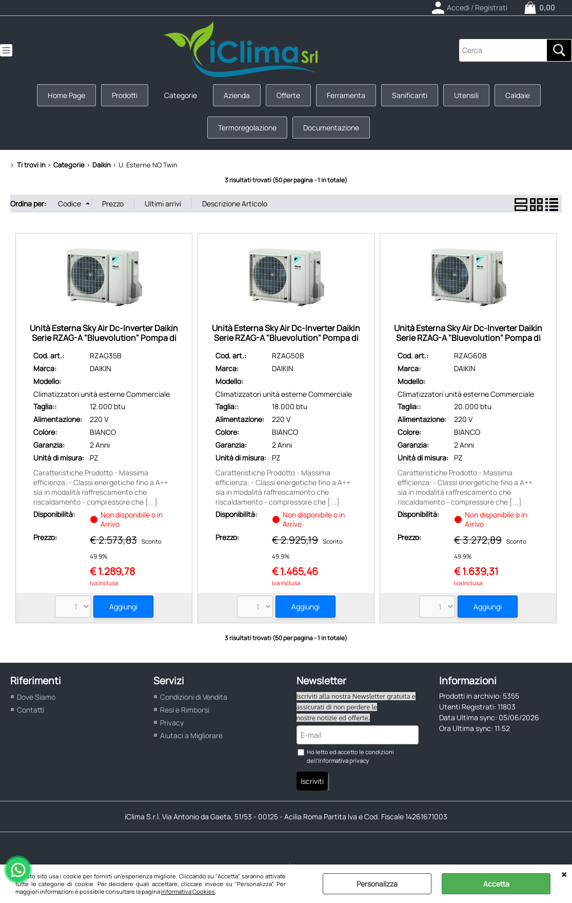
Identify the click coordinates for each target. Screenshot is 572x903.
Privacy (172, 722)
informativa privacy (343, 760)
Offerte (288, 95)
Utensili (466, 95)
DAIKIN (100, 368)
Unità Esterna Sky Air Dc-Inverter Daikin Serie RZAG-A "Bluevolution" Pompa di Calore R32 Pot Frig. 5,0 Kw (286, 338)
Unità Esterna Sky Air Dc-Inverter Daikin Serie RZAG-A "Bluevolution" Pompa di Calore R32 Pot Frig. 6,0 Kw (468, 338)
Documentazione (331, 127)
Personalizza (377, 884)
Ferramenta (346, 95)
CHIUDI (564, 875)
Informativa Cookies (188, 891)
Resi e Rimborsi (184, 710)
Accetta (496, 884)
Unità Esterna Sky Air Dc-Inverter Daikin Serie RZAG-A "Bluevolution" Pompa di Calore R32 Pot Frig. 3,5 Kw (104, 338)
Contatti (30, 710)
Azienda (237, 95)
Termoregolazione (247, 127)
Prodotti (124, 95)
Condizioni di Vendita (193, 697)
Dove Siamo (36, 697)
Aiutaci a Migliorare (191, 735)
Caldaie (517, 95)
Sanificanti (409, 95)
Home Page (66, 95)
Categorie (180, 95)
